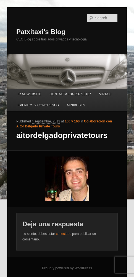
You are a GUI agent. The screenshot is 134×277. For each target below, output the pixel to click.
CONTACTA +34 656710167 (70, 94)
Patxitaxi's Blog (40, 31)
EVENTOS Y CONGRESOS (38, 105)
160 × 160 (72, 121)
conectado (63, 234)
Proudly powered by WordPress (67, 268)
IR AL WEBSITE (29, 94)
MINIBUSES (76, 105)
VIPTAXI (105, 94)
